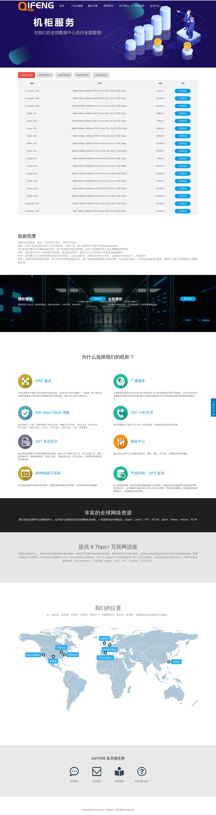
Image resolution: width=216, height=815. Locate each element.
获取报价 (98, 298)
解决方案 (93, 6)
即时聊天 (74, 781)
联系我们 (97, 781)
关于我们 (124, 6)
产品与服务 (77, 6)
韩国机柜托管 (82, 75)
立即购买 (182, 91)
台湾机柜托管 (63, 75)
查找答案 (119, 781)
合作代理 (139, 6)
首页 (61, 6)
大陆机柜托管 (101, 75)
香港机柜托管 (45, 75)
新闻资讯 (108, 6)
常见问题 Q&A (141, 781)
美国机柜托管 (26, 75)
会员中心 (155, 6)
